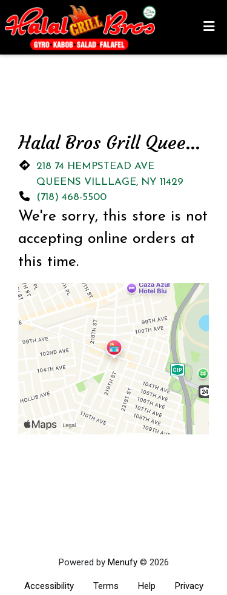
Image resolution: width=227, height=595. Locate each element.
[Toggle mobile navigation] (209, 27)
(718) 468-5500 (71, 197)
